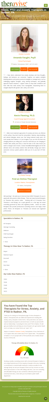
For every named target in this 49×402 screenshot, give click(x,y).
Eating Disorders (8, 237)
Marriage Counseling (9, 227)
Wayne (5, 251)
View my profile (33, 69)
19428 (5, 285)
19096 (5, 288)
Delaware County (20, 331)
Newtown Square (8, 255)
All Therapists (7, 223)
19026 (5, 282)
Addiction (6, 230)
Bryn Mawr (7, 265)
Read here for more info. (24, 396)
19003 (5, 279)
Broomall (6, 258)
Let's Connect (15, 69)
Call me (24, 69)
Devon (5, 262)
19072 (5, 291)
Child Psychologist (8, 234)
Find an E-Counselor (24, 190)
